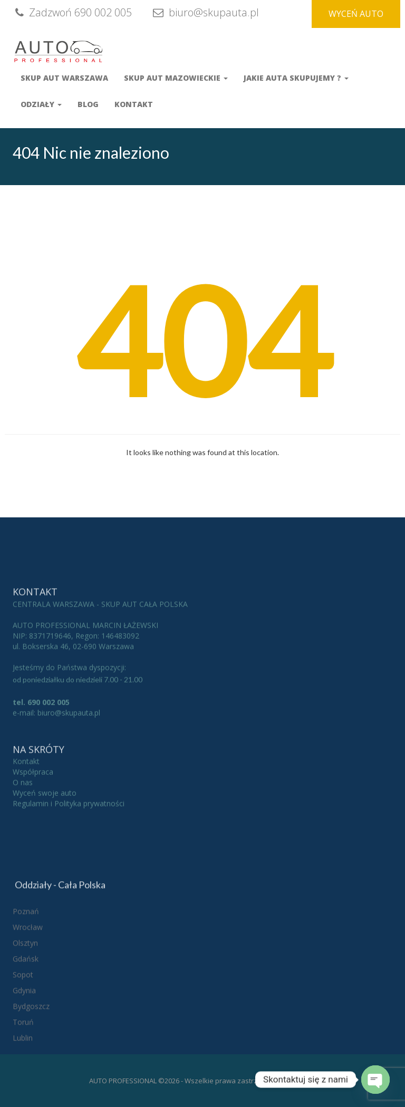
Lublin (23, 1099)
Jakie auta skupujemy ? (296, 78)
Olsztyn (25, 1004)
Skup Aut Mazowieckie (176, 78)
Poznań (26, 973)
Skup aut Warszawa (64, 78)
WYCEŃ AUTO (356, 14)
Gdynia (24, 1052)
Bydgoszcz (31, 1068)
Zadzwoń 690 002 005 (72, 12)
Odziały (41, 104)
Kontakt (133, 104)
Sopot (23, 1036)
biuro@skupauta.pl (204, 12)
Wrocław (28, 989)
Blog (88, 104)
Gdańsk (25, 1020)
